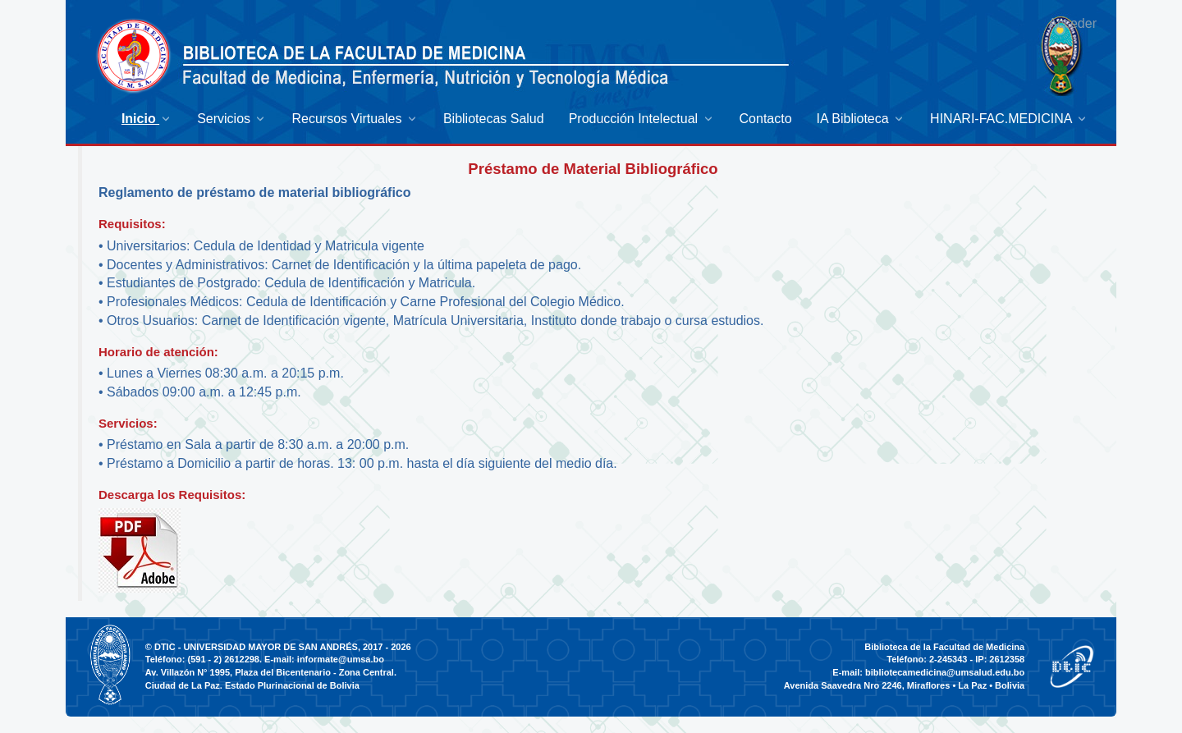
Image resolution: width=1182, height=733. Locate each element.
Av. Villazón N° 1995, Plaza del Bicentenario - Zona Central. (270, 672)
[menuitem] (147, 118)
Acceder (1072, 23)
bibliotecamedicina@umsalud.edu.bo (944, 672)
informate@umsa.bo (340, 659)
